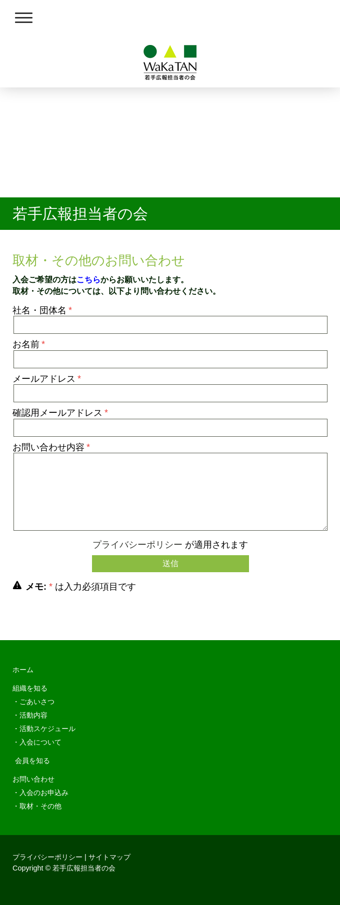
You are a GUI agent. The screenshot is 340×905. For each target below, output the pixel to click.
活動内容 (34, 715)
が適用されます (170, 545)
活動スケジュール (48, 729)
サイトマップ (109, 857)
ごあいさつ (37, 702)
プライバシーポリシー (137, 545)
